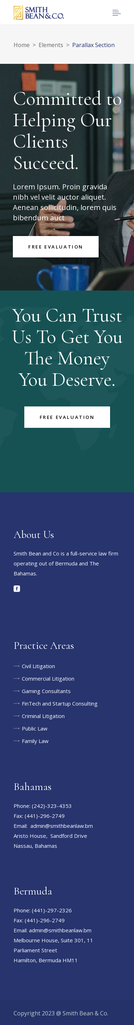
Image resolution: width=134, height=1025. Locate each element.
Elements (51, 45)
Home (22, 45)
